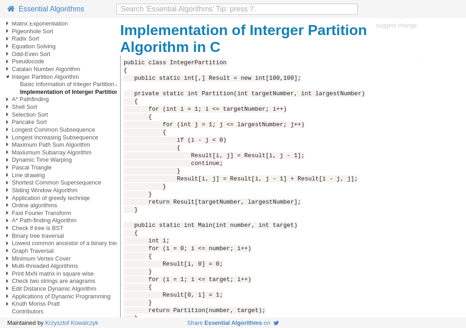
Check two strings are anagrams (54, 280)
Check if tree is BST (37, 228)
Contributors (28, 311)
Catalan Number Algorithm (46, 69)
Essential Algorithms (45, 9)
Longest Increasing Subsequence (55, 137)
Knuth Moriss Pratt (36, 303)
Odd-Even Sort (31, 54)
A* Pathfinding (30, 99)
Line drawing (28, 175)
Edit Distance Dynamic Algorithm (54, 288)
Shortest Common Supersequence (56, 182)
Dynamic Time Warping (42, 159)
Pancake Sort (29, 121)
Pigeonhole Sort (32, 31)
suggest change (396, 25)
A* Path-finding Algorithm (44, 220)
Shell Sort (24, 106)
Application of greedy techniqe (51, 198)
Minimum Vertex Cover (41, 258)
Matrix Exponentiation (40, 23)
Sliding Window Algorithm (44, 190)
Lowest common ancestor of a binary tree (65, 243)
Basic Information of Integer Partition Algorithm (80, 84)
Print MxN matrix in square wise (53, 273)
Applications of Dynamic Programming (61, 296)
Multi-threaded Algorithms (45, 265)
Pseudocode (28, 61)
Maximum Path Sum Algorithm (51, 144)
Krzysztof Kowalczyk (71, 322)
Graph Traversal (33, 250)
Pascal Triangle (32, 167)
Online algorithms (34, 205)
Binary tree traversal (38, 235)
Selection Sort (30, 114)
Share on (233, 322)
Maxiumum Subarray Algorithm (51, 152)
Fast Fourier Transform (41, 213)
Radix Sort (25, 38)
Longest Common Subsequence (53, 129)
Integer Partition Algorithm (45, 76)
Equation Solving (34, 46)
